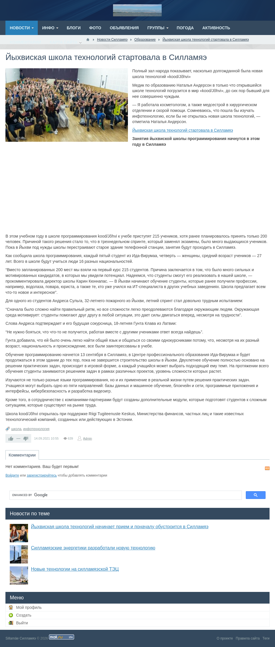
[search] (125, 495)
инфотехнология (36, 429)
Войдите (12, 475)
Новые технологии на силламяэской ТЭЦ (75, 569)
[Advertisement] (137, 190)
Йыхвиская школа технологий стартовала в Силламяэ (182, 130)
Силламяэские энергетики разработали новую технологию (93, 547)
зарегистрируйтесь (42, 475)
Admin (87, 438)
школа (16, 429)
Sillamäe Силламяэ (20, 638)
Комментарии (22, 454)
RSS (267, 468)
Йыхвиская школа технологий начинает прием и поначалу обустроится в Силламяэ (119, 526)
